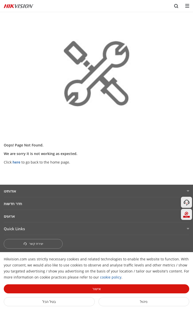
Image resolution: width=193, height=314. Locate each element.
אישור (96, 288)
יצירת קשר (33, 244)
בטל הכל (49, 301)
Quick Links (14, 228)
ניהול (144, 301)
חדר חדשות (13, 203)
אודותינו (10, 190)
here (16, 162)
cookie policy (110, 277)
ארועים (9, 216)
